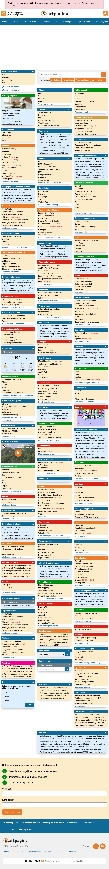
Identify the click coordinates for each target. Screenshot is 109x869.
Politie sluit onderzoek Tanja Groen (54, 254)
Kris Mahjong (44, 388)
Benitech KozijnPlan (46, 492)
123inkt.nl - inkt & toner (84, 473)
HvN (49, 169)
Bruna (4, 321)
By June (12, 176)
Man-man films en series (85, 500)
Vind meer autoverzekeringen (14, 307)
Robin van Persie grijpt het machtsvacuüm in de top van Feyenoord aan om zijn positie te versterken (91, 433)
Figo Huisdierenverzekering (86, 618)
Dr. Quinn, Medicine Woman (86, 673)
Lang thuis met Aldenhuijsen (13, 649)
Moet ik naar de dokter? (84, 701)
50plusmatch (7, 587)
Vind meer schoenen (83, 232)
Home (4, 21)
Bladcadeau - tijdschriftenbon (86, 314)
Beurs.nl (47, 465)
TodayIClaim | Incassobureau (14, 407)
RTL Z (59, 470)
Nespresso (42, 369)
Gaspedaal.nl (80, 289)
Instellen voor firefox (10, 340)
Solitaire (56, 386)
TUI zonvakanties (9, 168)
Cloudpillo (79, 525)
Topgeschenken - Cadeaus (86, 300)
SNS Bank (6, 431)
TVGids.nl (79, 492)
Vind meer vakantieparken (49, 238)
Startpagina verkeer (10, 519)
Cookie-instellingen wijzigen (39, 852)
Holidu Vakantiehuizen (47, 216)
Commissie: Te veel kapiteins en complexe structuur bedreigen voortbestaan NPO (18, 527)
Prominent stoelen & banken (13, 546)
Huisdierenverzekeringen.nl (86, 613)
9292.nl (17, 516)
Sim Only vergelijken (83, 112)
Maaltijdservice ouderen (13, 644)
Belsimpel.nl (7, 390)
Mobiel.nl (5, 387)
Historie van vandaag (10, 113)
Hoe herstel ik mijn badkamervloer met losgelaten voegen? (91, 596)
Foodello (78, 391)
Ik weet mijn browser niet (12, 343)
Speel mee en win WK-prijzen (50, 126)
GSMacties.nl (80, 107)
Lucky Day (42, 347)
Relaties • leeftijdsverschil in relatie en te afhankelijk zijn (18, 677)
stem (30, 705)
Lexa (4, 590)
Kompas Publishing (76, 861)
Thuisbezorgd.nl (45, 377)
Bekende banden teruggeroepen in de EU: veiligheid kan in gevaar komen (91, 363)
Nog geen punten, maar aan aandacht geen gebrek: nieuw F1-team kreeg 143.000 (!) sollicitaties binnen (55, 693)
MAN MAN (42, 610)
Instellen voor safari (10, 337)
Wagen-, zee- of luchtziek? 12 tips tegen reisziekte (55, 153)
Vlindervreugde (44, 396)
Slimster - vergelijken (46, 432)
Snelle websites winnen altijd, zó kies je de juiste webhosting (55, 134)
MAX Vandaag (44, 620)
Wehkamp (42, 96)
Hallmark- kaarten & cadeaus (86, 308)
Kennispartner (25, 829)
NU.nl (40, 167)
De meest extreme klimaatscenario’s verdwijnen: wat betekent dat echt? (55, 418)
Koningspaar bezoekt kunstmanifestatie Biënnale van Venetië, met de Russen (18, 288)
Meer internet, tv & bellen (48, 440)
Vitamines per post (9, 647)
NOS (40, 161)
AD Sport (42, 525)
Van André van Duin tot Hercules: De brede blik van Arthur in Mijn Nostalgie (55, 642)
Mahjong (42, 394)
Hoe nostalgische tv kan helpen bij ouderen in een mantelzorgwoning (55, 639)
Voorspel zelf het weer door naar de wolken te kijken (55, 410)
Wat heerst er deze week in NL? (88, 698)
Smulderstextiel (44, 506)
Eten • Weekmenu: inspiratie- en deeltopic (18, 669)
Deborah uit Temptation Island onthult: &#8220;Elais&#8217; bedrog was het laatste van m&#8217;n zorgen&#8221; (18, 565)
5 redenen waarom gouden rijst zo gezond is (55, 150)
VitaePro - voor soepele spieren (15, 220)
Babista (41, 194)
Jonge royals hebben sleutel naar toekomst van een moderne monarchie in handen (18, 195)
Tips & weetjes (83, 21)
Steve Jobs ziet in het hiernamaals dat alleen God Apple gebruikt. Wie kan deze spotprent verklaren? (91, 602)
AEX (40, 465)
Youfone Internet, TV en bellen (50, 437)
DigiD (53, 558)
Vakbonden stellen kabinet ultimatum (55, 251)
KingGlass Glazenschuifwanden (51, 503)
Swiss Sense (80, 531)
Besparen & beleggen (11, 110)
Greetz (77, 317)
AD (46, 167)
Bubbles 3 (53, 391)
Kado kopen (79, 319)
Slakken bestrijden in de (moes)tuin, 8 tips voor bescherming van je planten (91, 265)
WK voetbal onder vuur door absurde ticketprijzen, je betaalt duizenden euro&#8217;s (91, 161)
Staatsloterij (43, 345)
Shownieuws (43, 180)
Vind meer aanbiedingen (12, 417)
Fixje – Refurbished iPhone (86, 471)
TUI (3, 480)
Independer (79, 93)
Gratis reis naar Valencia (12, 121)
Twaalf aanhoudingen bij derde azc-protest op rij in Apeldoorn (91, 443)
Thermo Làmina (51, 508)
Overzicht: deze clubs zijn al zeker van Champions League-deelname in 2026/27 (55, 328)
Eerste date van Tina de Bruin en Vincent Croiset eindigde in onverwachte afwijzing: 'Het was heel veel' (91, 435)
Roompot (42, 229)
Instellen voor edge (10, 335)
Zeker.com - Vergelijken (48, 435)
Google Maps (7, 516)
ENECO (78, 372)
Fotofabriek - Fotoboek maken (50, 293)
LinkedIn (41, 549)
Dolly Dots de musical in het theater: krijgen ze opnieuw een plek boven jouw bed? (18, 198)
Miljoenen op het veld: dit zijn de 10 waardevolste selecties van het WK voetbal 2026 (55, 690)
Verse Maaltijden (82, 80)
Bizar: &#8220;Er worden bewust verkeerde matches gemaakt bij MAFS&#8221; (18, 573)
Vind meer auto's (81, 292)
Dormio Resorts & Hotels (48, 221)
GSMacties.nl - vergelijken (12, 393)
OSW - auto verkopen (47, 451)
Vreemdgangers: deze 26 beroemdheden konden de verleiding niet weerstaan (18, 201)
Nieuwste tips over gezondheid (87, 695)
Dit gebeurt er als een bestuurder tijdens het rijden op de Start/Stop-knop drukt (91, 355)
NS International (9, 513)
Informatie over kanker (84, 703)
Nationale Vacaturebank (48, 544)
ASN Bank (16, 431)
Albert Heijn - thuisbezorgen (86, 399)
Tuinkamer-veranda (46, 590)
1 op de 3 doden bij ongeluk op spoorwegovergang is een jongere (91, 159)
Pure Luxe (42, 612)
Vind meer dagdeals (10, 228)
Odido (4, 385)
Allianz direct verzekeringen (49, 309)
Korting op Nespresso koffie (13, 222)
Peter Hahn (6, 132)
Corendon (6, 475)
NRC (40, 164)
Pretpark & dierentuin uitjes (13, 225)
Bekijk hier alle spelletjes (48, 402)
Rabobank (11, 428)
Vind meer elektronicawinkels (86, 479)
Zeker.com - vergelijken (11, 305)
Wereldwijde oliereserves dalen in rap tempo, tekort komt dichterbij (91, 441)
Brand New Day (87, 333)
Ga (67, 669)
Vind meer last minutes (11, 491)
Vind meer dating (9, 593)
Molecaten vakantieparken (85, 197)
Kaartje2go (79, 311)
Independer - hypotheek (84, 514)
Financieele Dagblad (47, 470)
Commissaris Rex (82, 679)
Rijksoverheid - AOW (46, 552)
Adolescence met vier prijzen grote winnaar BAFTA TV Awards (18, 535)
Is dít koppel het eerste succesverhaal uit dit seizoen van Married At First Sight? (18, 571)
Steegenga (6, 135)
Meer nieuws (56, 183)
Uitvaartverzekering (10, 415)
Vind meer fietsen (9, 505)
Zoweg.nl (78, 251)
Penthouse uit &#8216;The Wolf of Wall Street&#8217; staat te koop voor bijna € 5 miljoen (73, 747)
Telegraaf (47, 164)
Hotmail (5, 77)
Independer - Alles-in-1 (47, 429)
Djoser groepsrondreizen (12, 269)
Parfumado (6, 242)
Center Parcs (7, 488)
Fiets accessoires (9, 499)
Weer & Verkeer (32, 21)
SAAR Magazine (45, 618)
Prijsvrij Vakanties (9, 173)
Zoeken (86, 150)
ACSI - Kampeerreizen (11, 266)
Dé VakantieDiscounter (11, 162)
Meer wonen (43, 517)
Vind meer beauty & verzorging (14, 247)
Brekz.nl (78, 616)
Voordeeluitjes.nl (49, 224)
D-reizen (5, 170)
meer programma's (82, 687)
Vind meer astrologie (83, 643)
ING (4, 75)
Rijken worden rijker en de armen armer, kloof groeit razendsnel (55, 142)
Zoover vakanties (9, 154)
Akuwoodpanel (8, 554)
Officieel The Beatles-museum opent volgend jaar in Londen (18, 530)
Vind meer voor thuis (83, 503)
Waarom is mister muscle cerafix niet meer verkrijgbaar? (91, 604)
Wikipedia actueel (9, 118)
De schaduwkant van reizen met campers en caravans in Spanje (91, 360)
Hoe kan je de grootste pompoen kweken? (91, 259)
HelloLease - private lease (85, 279)
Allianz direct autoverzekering (14, 299)
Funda (77, 512)
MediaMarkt (7, 209)
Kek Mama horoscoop (84, 640)
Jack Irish (78, 671)
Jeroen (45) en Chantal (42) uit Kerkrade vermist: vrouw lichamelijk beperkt (91, 438)
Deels (6, 701)
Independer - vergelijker (11, 379)
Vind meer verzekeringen (48, 317)
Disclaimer (72, 852)
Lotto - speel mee (45, 350)
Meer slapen (80, 536)
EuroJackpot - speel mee (48, 353)
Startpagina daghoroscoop (85, 638)
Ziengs (77, 224)
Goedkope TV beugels (84, 465)
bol (3, 83)
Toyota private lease (83, 287)
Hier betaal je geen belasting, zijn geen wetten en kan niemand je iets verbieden (55, 139)
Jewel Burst (55, 388)
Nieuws (16, 21)
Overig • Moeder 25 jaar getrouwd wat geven (18, 674)
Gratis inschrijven (12, 812)
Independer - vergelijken (12, 302)
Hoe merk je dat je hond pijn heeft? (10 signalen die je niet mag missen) (55, 145)
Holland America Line (10, 157)
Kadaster (79, 517)
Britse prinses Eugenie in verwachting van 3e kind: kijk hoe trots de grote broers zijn (18, 291)
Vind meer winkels (45, 104)
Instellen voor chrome (11, 332)
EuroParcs (42, 218)
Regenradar (43, 177)
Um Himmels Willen (83, 676)
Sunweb (5, 151)
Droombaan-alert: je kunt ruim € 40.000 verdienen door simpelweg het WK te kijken (55, 696)
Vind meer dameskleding (85, 553)
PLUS (40, 375)
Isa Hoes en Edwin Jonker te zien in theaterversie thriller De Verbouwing (18, 532)
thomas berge (68, 80)
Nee (5, 697)
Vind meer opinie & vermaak (49, 626)
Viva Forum (43, 123)
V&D (4, 140)
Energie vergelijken (87, 380)
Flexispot (46, 489)
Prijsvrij (5, 486)
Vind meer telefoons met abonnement (17, 395)
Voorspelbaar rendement (12, 124)
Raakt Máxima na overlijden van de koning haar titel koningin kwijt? (18, 192)
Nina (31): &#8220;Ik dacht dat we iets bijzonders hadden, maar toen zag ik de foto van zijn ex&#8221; (55, 577)
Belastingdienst (44, 555)
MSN (40, 172)
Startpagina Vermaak (46, 623)
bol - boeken (43, 298)
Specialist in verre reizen (12, 258)
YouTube (90, 148)
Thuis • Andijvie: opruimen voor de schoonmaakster (18, 666)
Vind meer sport (45, 536)
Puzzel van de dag (46, 120)
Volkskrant (53, 167)
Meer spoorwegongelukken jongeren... (55, 257)
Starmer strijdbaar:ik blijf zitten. (52, 249)
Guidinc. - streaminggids (85, 498)
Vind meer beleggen (46, 473)
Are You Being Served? (84, 682)
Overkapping (43, 588)
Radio (47, 21)
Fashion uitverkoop (99, 80)
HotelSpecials (80, 243)
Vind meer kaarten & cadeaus (87, 325)
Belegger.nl (43, 468)
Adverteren (89, 823)
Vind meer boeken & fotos (48, 301)
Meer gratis (6, 420)
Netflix (77, 495)
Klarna (11, 434)
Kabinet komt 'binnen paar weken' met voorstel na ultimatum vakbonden (91, 446)
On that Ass (43, 202)
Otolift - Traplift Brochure (12, 641)
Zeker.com (6, 412)
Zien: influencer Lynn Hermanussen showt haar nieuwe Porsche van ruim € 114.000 (73, 739)
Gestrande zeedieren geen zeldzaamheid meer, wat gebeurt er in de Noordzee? (91, 169)
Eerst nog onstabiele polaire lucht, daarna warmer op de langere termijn (55, 416)
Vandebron (79, 377)
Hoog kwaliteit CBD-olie (11, 236)
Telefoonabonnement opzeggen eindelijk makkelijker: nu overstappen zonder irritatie (91, 167)
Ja (4, 693)
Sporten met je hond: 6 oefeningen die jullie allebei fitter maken (55, 137)
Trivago (78, 248)
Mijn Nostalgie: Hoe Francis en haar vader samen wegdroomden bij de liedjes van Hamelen (55, 637)
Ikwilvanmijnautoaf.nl (83, 284)
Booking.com (7, 179)
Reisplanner (22, 513)
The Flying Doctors (82, 684)
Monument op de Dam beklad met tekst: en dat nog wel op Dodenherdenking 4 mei (91, 178)
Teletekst (42, 169)
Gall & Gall (42, 372)
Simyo (4, 382)
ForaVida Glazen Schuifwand (50, 495)
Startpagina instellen (31, 823)
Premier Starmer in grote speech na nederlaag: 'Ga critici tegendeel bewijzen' (91, 454)
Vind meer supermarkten (85, 402)
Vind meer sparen (82, 341)
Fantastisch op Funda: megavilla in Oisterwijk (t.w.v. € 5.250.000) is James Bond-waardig (73, 744)
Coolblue (42, 101)
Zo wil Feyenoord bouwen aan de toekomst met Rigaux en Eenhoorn (55, 325)
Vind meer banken (9, 436)
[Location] (19, 352)
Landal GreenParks (46, 213)
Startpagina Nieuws (46, 175)
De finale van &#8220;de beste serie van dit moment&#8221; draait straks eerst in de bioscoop (73, 752)
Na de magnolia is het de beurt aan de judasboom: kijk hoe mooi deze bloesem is (91, 262)
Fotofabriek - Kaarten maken (86, 303)
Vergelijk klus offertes (47, 596)
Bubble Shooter (45, 386)
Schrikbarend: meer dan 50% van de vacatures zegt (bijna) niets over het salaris (73, 736)
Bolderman (6, 261)
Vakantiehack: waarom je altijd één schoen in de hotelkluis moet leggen (91, 722)
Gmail (85, 142)
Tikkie (4, 434)
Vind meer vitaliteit (9, 658)
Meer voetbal (58, 536)
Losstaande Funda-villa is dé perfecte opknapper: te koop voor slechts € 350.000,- (91, 725)
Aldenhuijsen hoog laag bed (86, 528)
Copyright (59, 852)
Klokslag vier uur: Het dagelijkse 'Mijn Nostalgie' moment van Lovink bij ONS (55, 634)
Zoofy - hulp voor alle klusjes (50, 593)
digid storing (56, 80)
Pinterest (78, 150)
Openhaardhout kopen (47, 511)
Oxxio (77, 374)
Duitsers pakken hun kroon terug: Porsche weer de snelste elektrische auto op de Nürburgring (73, 749)
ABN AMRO (21, 428)
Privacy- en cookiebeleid (13, 852)
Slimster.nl (6, 404)
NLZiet (11, 217)
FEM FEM (42, 607)
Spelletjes (67, 21)
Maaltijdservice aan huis (50, 361)
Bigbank (84, 339)
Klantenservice (74, 823)
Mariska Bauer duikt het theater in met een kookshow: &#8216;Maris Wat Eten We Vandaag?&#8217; (18, 190)
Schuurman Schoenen (84, 221)
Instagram (98, 145)
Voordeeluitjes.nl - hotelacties (14, 212)
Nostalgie (78, 487)
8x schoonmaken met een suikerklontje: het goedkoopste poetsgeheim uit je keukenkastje (55, 148)
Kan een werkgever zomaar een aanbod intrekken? (91, 594)
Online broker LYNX (50, 462)
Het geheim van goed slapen (14, 652)
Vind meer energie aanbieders (87, 382)
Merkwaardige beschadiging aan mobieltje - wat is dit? (91, 599)
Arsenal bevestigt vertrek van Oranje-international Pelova (55, 334)
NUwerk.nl (42, 547)
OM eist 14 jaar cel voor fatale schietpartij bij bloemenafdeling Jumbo (91, 449)
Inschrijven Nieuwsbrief (53, 823)
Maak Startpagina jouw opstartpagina (12, 13)
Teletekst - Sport (45, 530)
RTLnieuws (56, 169)
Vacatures (11, 829)
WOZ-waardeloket (91, 517)
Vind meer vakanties (10, 181)
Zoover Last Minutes (83, 194)
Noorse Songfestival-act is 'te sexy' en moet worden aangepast (18, 538)
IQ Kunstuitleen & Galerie (12, 549)
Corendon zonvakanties (11, 165)
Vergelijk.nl (6, 409)
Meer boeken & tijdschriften (13, 324)
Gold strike (43, 391)
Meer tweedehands (46, 454)
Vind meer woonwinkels (11, 557)
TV (56, 21)
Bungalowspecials (45, 232)
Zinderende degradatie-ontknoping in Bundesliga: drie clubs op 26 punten (55, 336)
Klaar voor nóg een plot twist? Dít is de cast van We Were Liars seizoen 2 (18, 576)
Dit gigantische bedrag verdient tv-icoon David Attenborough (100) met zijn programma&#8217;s (55, 698)
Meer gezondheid (82, 706)
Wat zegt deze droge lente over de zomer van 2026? (55, 413)
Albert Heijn (7, 80)
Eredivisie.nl (43, 528)
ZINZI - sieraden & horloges (86, 227)
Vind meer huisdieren (83, 621)
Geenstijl (42, 615)
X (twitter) (88, 145)
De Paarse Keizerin (86, 126)
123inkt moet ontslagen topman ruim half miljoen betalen (91, 451)
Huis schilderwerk (45, 585)
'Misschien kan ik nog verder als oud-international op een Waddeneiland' (55, 331)
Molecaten (10, 160)
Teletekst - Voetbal (45, 533)
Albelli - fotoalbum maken (48, 295)
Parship (6, 584)
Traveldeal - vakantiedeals (12, 214)
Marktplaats (43, 448)
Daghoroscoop (8, 116)
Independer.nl (44, 312)
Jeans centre (7, 138)
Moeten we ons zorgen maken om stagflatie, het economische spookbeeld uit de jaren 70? (91, 172)
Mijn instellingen (10, 90)
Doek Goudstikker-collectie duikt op (54, 246)
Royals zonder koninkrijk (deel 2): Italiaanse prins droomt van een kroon (18, 285)
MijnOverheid (44, 558)
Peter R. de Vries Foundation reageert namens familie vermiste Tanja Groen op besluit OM (91, 457)
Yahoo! (91, 142)
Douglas (5, 239)
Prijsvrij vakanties (9, 264)
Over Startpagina (10, 823)
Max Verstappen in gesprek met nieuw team (91, 352)
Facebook (79, 145)
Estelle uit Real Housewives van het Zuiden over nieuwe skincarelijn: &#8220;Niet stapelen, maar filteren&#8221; (55, 571)
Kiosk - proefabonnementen (13, 318)
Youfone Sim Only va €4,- (85, 101)
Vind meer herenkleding (48, 205)
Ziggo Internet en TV (46, 427)
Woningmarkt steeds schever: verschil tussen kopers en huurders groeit (69, 741)
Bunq (77, 336)
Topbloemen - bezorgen (84, 306)
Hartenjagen (52, 394)
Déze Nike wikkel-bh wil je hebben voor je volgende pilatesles (55, 574)
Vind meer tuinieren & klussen (50, 599)
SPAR (77, 393)
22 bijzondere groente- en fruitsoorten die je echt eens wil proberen (91, 270)
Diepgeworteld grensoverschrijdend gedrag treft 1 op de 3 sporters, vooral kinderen (91, 164)
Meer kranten (44, 183)
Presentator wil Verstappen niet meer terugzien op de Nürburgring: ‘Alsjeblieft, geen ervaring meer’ (91, 358)
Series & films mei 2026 (49, 645)
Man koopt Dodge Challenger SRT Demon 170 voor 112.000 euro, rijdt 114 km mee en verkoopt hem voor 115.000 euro (91, 350)
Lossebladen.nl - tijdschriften (13, 316)
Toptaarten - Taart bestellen (49, 364)
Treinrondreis (9, 149)
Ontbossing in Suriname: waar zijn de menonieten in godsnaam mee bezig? (91, 175)
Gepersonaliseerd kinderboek (87, 322)
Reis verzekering (45, 314)
